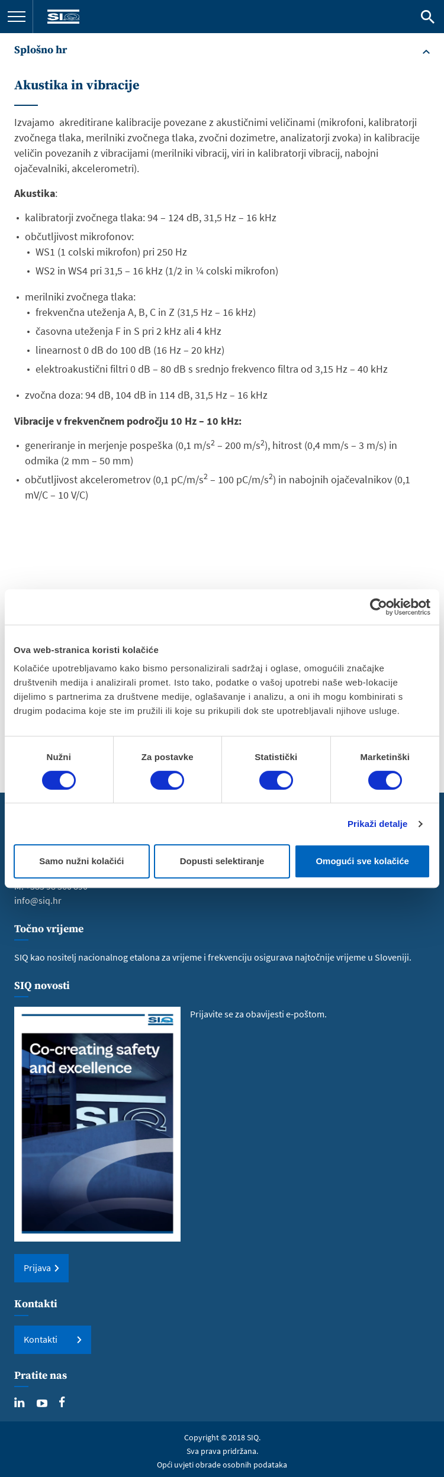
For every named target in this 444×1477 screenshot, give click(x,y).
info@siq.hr (38, 900)
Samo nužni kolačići (81, 861)
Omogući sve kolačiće (362, 861)
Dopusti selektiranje (222, 861)
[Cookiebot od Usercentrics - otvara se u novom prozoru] (378, 607)
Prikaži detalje (378, 824)
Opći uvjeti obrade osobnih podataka (222, 1464)
